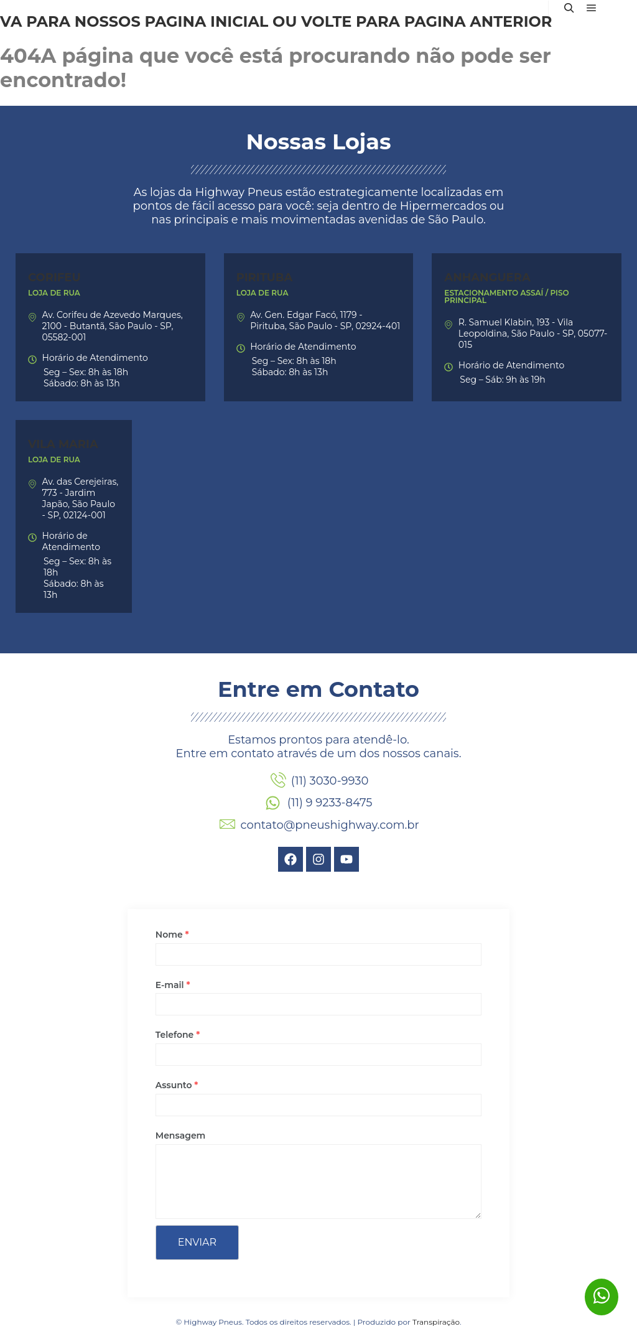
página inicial (206, 21)
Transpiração (436, 1322)
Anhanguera (487, 277)
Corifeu (54, 277)
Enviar (197, 1242)
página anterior (478, 21)
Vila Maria (63, 444)
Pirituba (264, 277)
